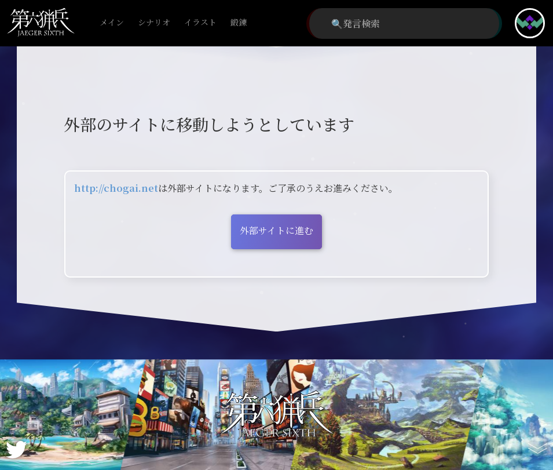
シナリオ (154, 23)
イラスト (200, 23)
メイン (112, 23)
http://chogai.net (116, 188)
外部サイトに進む (276, 230)
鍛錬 (239, 23)
